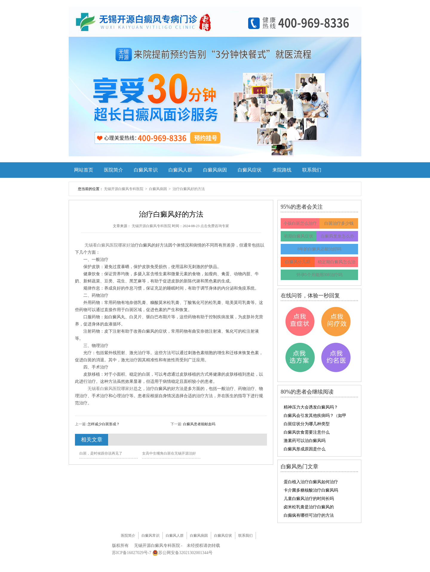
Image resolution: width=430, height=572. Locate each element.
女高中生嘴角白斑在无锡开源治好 (169, 453)
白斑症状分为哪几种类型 (307, 424)
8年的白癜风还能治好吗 (319, 249)
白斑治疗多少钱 (339, 223)
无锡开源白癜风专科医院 (124, 189)
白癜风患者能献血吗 (198, 424)
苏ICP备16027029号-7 (131, 552)
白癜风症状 (250, 169)
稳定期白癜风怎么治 (336, 262)
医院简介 (113, 169)
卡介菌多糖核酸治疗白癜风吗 (311, 490)
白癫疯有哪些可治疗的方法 (309, 515)
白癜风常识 (146, 169)
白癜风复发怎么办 (337, 236)
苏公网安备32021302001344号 (185, 552)
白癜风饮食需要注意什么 (307, 432)
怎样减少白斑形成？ (103, 424)
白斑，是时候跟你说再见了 (100, 453)
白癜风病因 (215, 169)
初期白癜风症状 (298, 236)
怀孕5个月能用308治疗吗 (320, 275)
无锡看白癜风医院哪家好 (107, 245)
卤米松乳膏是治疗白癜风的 (309, 507)
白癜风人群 (180, 169)
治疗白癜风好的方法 (189, 189)
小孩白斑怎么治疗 (300, 223)
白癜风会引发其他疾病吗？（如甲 (315, 415)
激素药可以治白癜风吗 (304, 440)
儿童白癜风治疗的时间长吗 (309, 498)
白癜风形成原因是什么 (304, 449)
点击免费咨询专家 (214, 226)
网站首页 (83, 169)
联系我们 (311, 169)
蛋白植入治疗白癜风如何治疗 (311, 482)
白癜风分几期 (297, 262)
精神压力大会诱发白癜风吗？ (311, 407)
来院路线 (281, 169)
